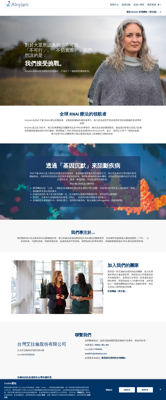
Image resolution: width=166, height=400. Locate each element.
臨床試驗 (126, 4)
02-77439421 (96, 349)
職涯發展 (151, 4)
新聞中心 (114, 4)
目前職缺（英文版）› (118, 291)
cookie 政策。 (41, 395)
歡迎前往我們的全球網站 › (114, 357)
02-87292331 (28, 354)
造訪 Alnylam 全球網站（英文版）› (142, 11)
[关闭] (160, 389)
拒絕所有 (127, 390)
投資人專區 (139, 4)
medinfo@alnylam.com (96, 353)
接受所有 (145, 390)
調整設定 (109, 390)
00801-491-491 (102, 344)
